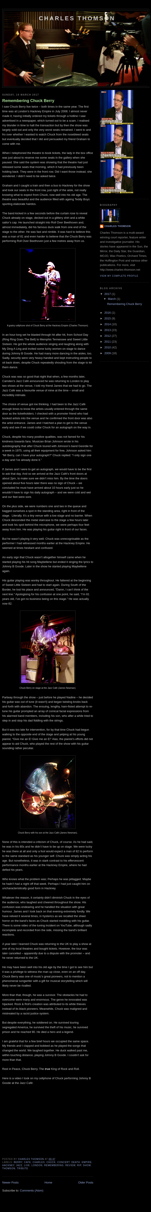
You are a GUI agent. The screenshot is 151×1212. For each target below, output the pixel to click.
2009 (108, 353)
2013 (108, 330)
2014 (108, 324)
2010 (108, 347)
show (87, 1165)
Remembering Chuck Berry (28, 100)
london (37, 1165)
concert (63, 1162)
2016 (108, 312)
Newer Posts (10, 1182)
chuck (51, 1162)
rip (79, 1165)
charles (39, 1162)
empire (87, 1162)
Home (48, 1182)
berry (18, 1162)
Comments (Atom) (31, 1190)
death (76, 1162)
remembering (54, 1165)
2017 (108, 294)
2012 (108, 335)
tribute (22, 1168)
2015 (108, 318)
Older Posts (85, 1182)
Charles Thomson (77, 18)
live (27, 1165)
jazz (19, 1165)
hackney (8, 1165)
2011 (108, 341)
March (112, 298)
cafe (27, 1162)
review (70, 1165)
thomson (8, 1168)
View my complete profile (119, 276)
